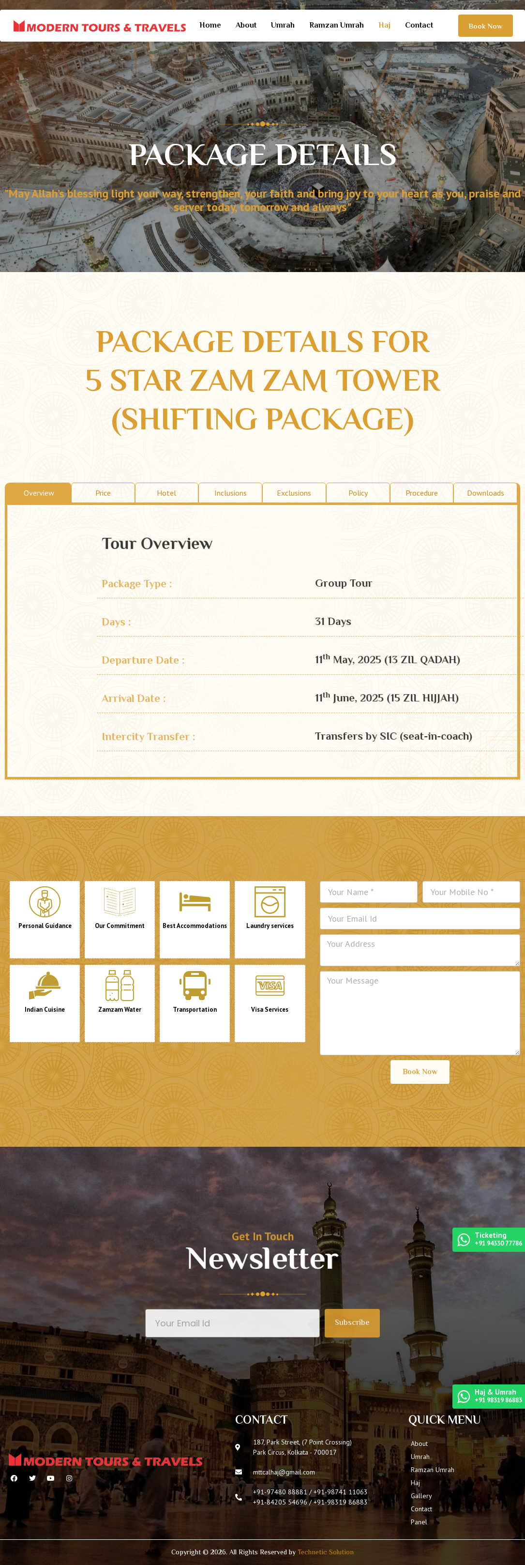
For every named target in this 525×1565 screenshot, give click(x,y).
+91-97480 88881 (280, 1492)
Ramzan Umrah (336, 26)
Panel (419, 1522)
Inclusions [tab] (230, 705)
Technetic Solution (326, 1553)
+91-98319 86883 (341, 1502)
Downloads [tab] (485, 705)
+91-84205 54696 (280, 1502)
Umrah (283, 26)
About (246, 26)
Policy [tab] (358, 705)
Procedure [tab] (421, 705)
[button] (485, 26)
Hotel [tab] (166, 705)
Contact (419, 26)
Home (210, 26)
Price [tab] (103, 705)
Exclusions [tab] (294, 705)
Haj (384, 26)
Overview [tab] (39, 705)
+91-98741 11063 (341, 1492)
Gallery (421, 1495)
